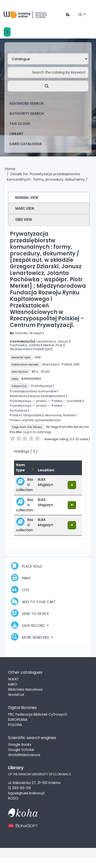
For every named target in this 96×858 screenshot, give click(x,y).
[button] (67, 14)
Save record (28, 625)
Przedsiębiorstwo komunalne (33, 391)
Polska (15, 415)
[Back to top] (79, 842)
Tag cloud (19, 123)
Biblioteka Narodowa (25, 689)
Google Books (19, 744)
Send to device (30, 613)
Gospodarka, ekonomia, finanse (49, 415)
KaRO (12, 684)
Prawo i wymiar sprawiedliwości (35, 420)
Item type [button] (20, 467)
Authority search (26, 113)
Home (10, 168)
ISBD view (23, 220)
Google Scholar (21, 749)
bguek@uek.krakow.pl (26, 793)
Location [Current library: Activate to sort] (46, 470)
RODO (13, 798)
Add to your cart (33, 601)
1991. (77, 364)
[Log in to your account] (7, 32)
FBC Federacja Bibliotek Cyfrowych (37, 714)
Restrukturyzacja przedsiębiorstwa (37, 396)
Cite (20, 589)
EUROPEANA (17, 719)
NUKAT (13, 679)
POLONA (15, 724)
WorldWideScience (24, 754)
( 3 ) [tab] (26, 451)
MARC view (24, 208)
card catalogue (25, 143)
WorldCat (16, 694)
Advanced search (26, 103)
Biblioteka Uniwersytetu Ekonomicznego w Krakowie (25, 14)
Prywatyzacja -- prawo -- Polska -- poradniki (46, 401)
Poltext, (67, 364)
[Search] (48, 86)
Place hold (26, 566)
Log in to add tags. (37, 432)
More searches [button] (30, 637)
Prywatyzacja (41, 385)
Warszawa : (51, 364)
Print (21, 577)
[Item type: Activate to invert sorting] (25, 467)
